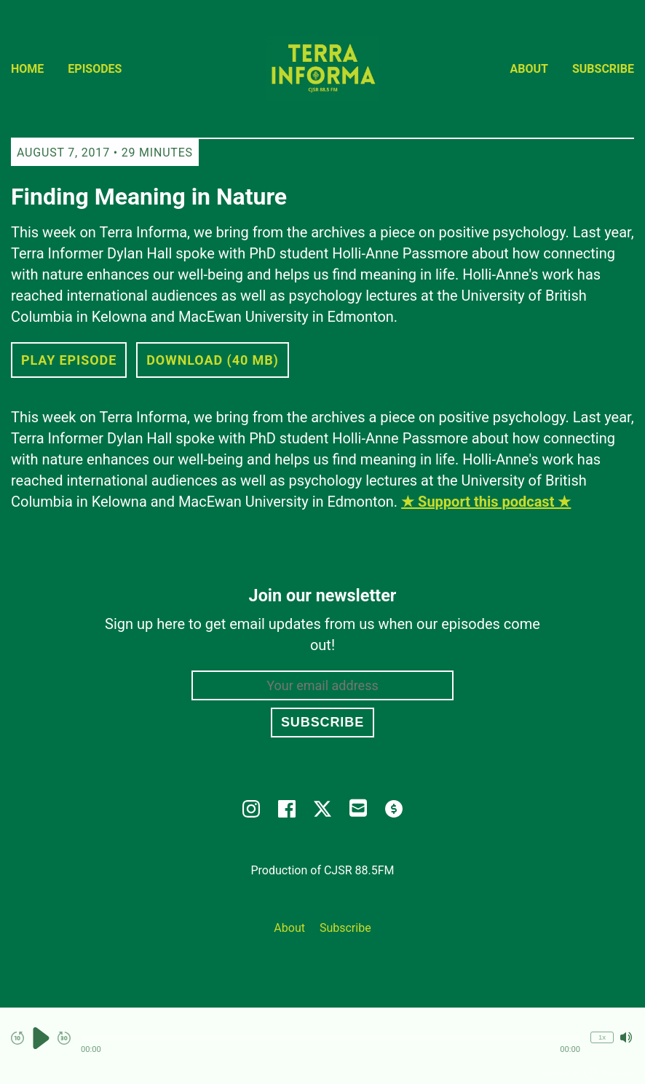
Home (27, 69)
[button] (330, 1038)
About (529, 69)
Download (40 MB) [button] (212, 360)
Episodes (95, 69)
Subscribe (603, 69)
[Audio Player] (322, 1046)
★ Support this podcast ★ (486, 501)
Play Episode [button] (68, 360)
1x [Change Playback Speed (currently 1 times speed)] (602, 1037)
